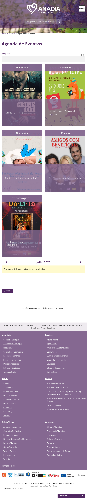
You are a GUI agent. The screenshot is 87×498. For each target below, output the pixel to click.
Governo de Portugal (19, 483)
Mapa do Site (31, 325)
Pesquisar (6, 54)
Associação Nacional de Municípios (43, 486)
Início (4, 33)
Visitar (12, 33)
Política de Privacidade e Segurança (66, 325)
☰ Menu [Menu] (82, 8)
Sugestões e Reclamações (13, 325)
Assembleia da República (62, 483)
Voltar (8, 291)
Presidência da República (40, 483)
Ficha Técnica (45, 325)
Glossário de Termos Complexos (43, 328)
